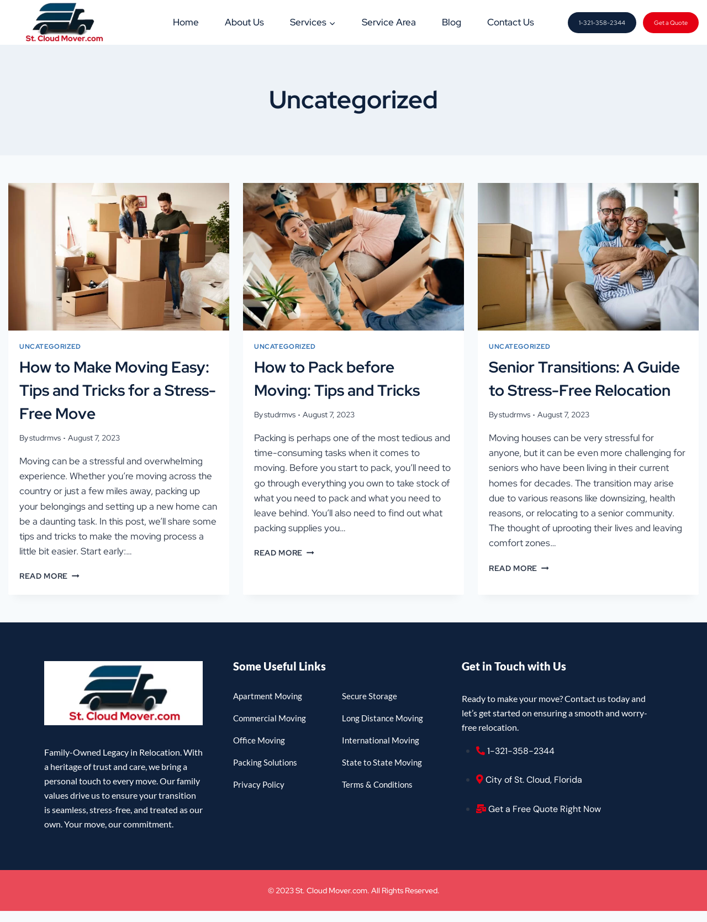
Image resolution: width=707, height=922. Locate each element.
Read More (49, 576)
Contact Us (510, 22)
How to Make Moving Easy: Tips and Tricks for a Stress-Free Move (117, 390)
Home (186, 22)
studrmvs (45, 438)
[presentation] (118, 257)
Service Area (389, 22)
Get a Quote (671, 23)
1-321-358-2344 (602, 23)
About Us (244, 22)
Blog (451, 22)
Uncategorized (50, 346)
